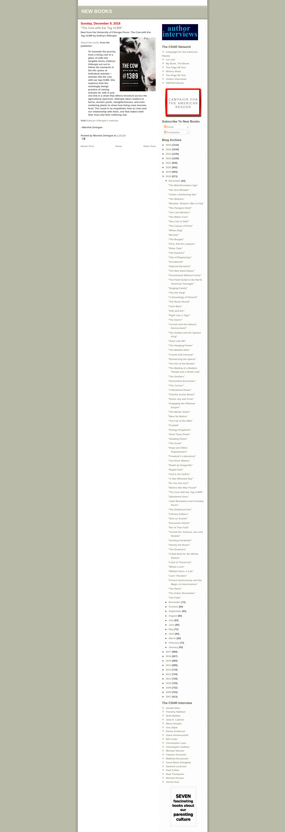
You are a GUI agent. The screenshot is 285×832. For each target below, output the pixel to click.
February (174, 642)
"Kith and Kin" (176, 310)
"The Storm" (175, 319)
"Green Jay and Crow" (181, 399)
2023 (169, 153)
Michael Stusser (175, 750)
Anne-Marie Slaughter (178, 762)
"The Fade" (174, 597)
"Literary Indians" (178, 514)
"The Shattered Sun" (180, 509)
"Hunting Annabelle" (180, 540)
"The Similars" (176, 376)
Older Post (149, 146)
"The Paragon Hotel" (180, 208)
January (174, 647)
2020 (169, 167)
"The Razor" (175, 588)
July (171, 620)
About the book (90, 42)
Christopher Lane (176, 743)
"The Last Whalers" (179, 212)
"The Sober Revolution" (182, 593)
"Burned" (173, 234)
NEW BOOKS (97, 11)
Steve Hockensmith (177, 735)
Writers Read (173, 71)
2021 (169, 162)
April (172, 633)
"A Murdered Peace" (179, 390)
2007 (169, 696)
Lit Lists (170, 59)
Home (118, 146)
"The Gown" (175, 443)
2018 (169, 176)
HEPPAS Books (175, 83)
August (173, 615)
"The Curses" (176, 385)
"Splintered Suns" (178, 496)
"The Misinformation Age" (183, 185)
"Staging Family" (178, 288)
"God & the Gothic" (179, 474)
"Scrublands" (176, 261)
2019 (169, 171)
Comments (172, 132)
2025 (169, 144)
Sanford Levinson (176, 766)
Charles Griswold (176, 754)
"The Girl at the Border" (181, 363)
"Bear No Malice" (178, 416)
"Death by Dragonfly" (180, 465)
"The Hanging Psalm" (180, 345)
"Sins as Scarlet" (178, 518)
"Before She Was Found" (182, 487)
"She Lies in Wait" (178, 221)
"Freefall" (173, 425)
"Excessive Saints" (179, 523)
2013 (169, 669)
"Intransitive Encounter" (182, 381)
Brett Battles (173, 715)
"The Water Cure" (178, 217)
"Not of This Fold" (178, 527)
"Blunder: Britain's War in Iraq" (186, 203)
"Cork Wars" (175, 306)
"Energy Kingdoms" (179, 429)
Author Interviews (176, 79)
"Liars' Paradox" (177, 575)
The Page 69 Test (176, 75)
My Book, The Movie (177, 63)
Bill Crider (172, 739)
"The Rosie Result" (179, 301)
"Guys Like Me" (177, 341)
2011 (169, 678)
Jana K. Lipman (175, 719)
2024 (169, 149)
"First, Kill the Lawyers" (182, 243)
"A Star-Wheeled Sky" (180, 478)
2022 (169, 158)
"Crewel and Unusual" (181, 354)
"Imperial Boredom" (179, 266)
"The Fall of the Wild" (180, 420)
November (175, 602)
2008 (169, 692)
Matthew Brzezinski (177, 758)
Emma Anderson (175, 731)
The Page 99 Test (176, 67)
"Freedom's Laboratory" (182, 456)
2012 (169, 674)
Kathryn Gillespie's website (102, 120)
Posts (169, 127)
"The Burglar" (176, 239)
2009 (169, 687)
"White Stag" (175, 230)
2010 (169, 683)
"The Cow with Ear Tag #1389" (102, 28)
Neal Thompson (175, 774)
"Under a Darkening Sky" (182, 194)
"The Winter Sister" (179, 411)
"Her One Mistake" (178, 190)
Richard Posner (175, 778)
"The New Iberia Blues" (181, 270)
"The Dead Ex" (176, 252)
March (173, 638)
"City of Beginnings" (180, 257)
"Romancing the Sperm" (182, 359)
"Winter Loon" (176, 566)
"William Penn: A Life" (181, 571)
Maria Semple (174, 723)
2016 (169, 656)
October (174, 606)
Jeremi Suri (172, 782)
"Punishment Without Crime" (185, 275)
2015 (169, 660)
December (175, 180)
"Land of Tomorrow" (179, 562)
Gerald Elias (173, 708)
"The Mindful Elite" (179, 350)
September (175, 611)
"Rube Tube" (175, 248)
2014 (169, 665)
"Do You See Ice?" (178, 483)
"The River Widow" (179, 460)
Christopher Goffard (177, 747)
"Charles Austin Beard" (181, 394)
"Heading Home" (177, 438)
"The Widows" (176, 199)
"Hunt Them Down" (179, 434)
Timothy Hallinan (176, 711)
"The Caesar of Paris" (180, 226)
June (172, 624)
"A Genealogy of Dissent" (183, 297)
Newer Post (87, 146)
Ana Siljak (172, 727)
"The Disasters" (177, 549)
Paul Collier (173, 770)
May (171, 629)
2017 (169, 651)
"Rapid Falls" (175, 469)
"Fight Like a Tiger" (179, 315)
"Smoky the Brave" (179, 545)
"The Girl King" (177, 292)
